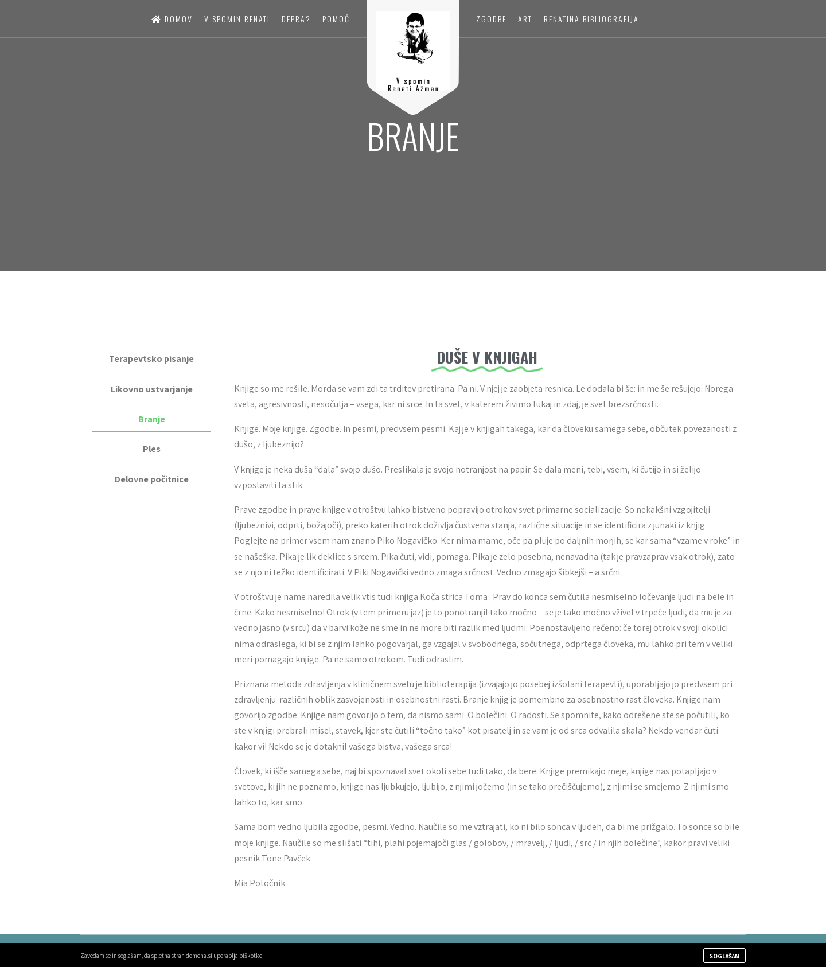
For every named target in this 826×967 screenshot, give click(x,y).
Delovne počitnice (152, 479)
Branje (151, 419)
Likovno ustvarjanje (152, 389)
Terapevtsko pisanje (151, 359)
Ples (152, 449)
